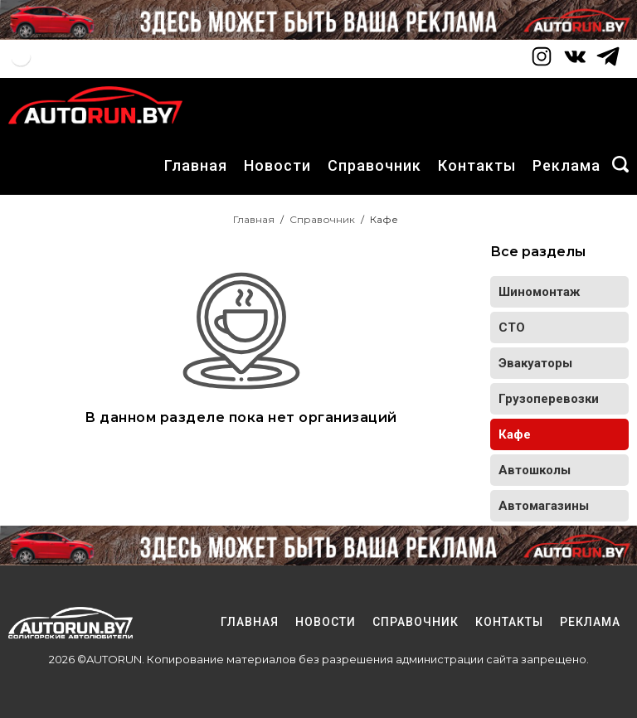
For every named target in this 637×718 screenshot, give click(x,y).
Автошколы (534, 470)
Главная (195, 165)
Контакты (477, 165)
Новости (277, 165)
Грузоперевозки (548, 398)
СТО (511, 327)
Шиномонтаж (539, 291)
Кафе (514, 434)
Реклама (566, 165)
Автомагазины (543, 505)
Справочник (374, 165)
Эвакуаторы (535, 363)
